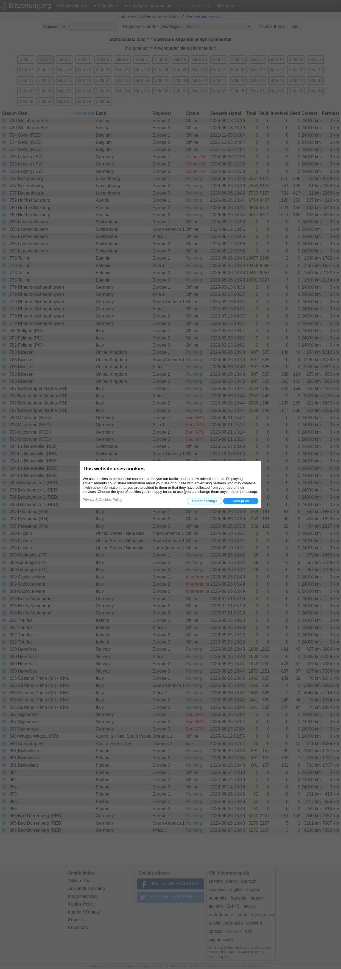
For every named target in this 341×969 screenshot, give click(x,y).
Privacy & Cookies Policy (102, 500)
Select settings (204, 501)
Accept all (240, 501)
